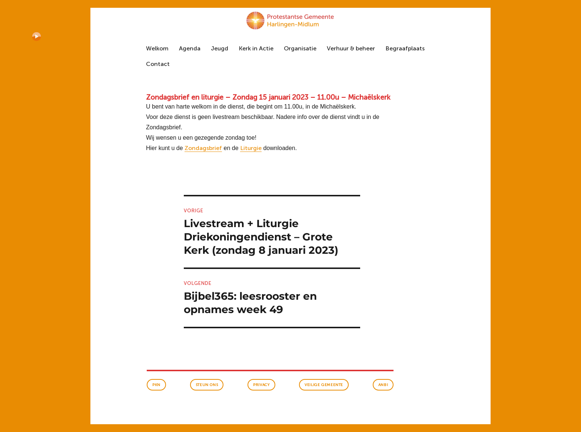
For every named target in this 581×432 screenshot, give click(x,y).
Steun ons (207, 385)
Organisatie (300, 48)
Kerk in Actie (256, 48)
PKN (156, 385)
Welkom (157, 48)
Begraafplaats (405, 48)
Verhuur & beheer (351, 48)
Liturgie (251, 148)
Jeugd (219, 48)
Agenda (189, 48)
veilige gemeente (324, 385)
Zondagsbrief (203, 148)
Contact (158, 63)
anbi (383, 385)
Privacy (261, 385)
